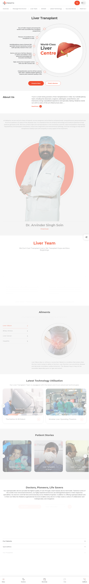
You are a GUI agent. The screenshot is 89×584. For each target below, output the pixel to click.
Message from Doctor (19, 8)
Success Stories (71, 8)
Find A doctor (53, 83)
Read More (37, 106)
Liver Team (33, 8)
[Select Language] (84, 3)
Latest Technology (56, 8)
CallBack (84, 580)
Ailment (43, 8)
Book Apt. (44, 580)
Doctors (23, 580)
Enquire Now (36, 83)
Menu (3, 580)
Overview (6, 8)
